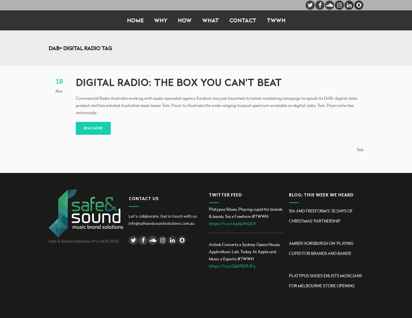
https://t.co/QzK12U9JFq (232, 266)
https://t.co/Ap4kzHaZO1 (232, 223)
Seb (360, 149)
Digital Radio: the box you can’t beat (179, 82)
